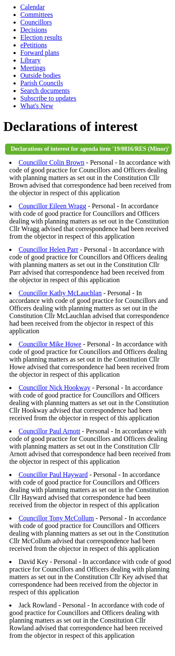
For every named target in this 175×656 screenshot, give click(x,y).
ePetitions (33, 45)
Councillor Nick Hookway (54, 387)
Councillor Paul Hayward (53, 474)
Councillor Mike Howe (50, 344)
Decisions (33, 29)
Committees (36, 14)
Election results (41, 37)
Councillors (36, 22)
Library (30, 60)
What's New (36, 105)
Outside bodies (40, 75)
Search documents (45, 90)
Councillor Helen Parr (48, 249)
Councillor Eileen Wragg (52, 206)
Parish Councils (41, 83)
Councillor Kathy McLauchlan (60, 293)
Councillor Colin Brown (52, 162)
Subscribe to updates (48, 98)
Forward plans (39, 52)
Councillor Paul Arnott (49, 431)
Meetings (33, 67)
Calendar (32, 7)
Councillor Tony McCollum (56, 518)
